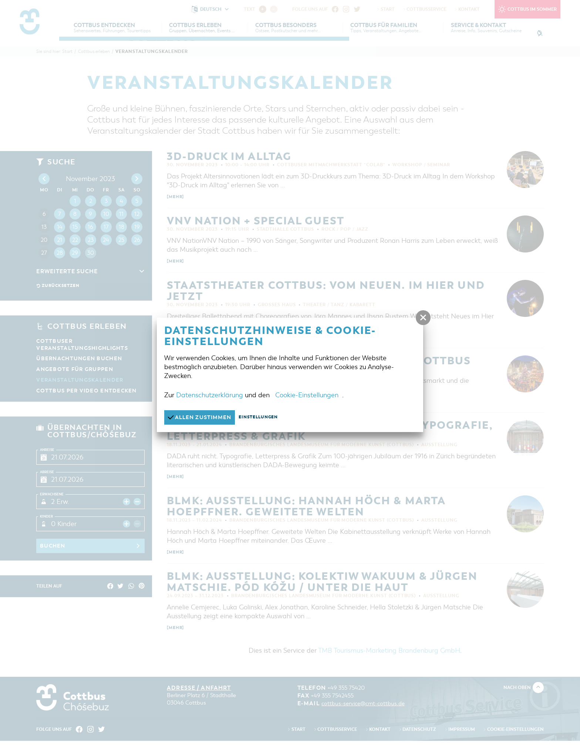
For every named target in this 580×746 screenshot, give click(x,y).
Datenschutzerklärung (209, 395)
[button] (423, 317)
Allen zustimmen (202, 417)
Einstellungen (265, 417)
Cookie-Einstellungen (306, 395)
